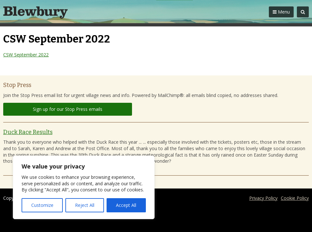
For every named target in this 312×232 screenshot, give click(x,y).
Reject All (84, 205)
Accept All (126, 205)
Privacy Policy (263, 198)
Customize (42, 205)
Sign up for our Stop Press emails (67, 109)
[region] (84, 187)
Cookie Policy (295, 198)
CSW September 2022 (26, 55)
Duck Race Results (27, 132)
